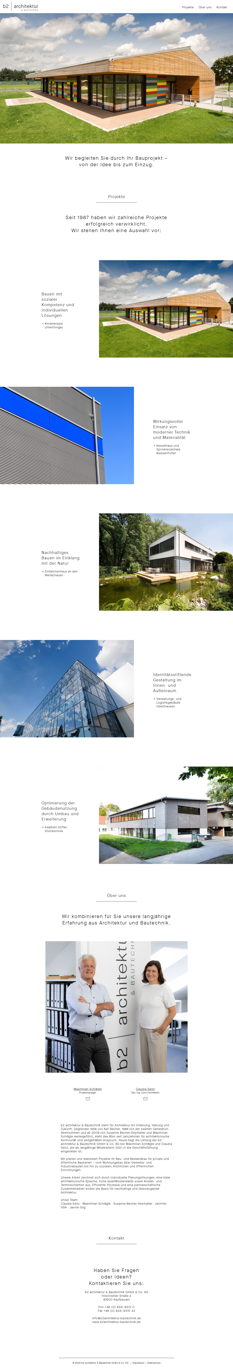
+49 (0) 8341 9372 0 (120, 1307)
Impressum (138, 1363)
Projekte (188, 7)
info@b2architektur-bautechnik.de (116, 1318)
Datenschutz (154, 1363)
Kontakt (221, 7)
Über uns (205, 7)
